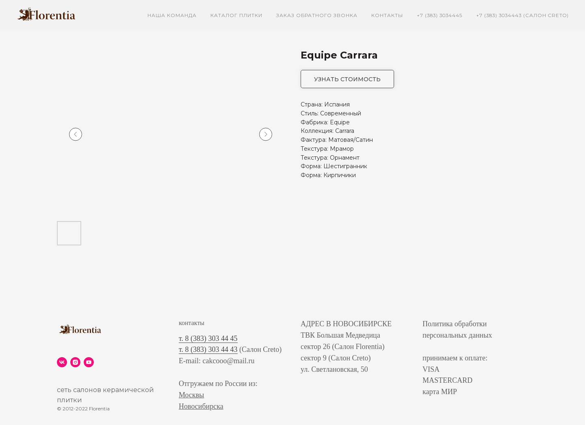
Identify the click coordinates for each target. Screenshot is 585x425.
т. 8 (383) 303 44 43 (208, 349)
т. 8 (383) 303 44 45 (208, 338)
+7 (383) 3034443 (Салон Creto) (522, 15)
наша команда (172, 15)
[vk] (62, 362)
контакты (387, 15)
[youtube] (89, 362)
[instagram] (75, 362)
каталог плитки (236, 15)
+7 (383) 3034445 (439, 15)
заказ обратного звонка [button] (317, 15)
